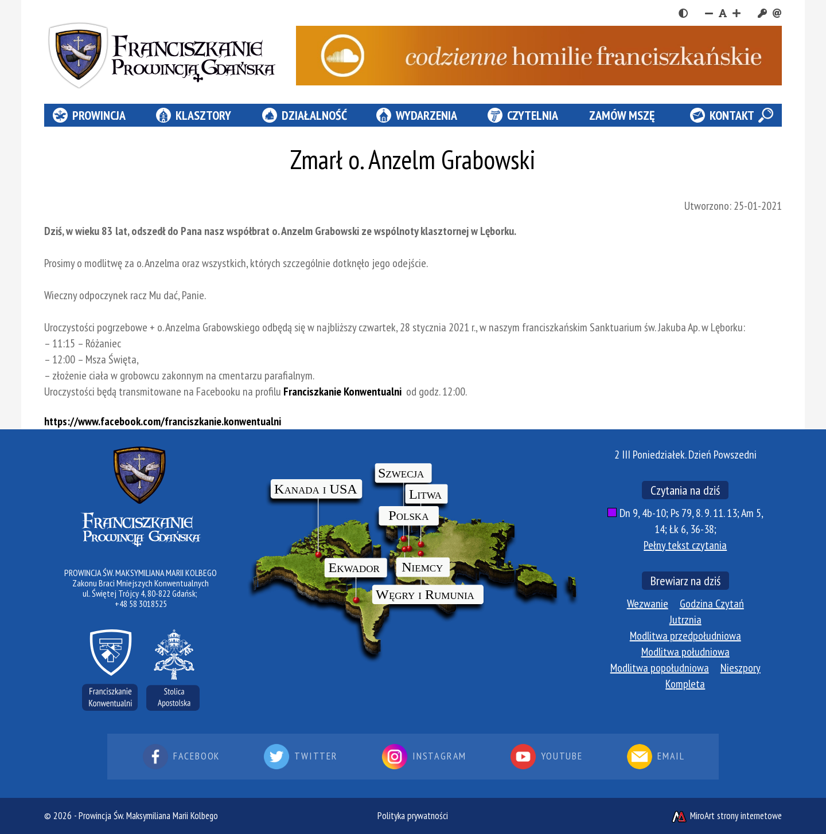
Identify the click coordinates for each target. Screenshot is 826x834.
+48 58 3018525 (141, 603)
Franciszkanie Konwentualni (343, 391)
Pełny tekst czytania (685, 545)
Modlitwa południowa (685, 651)
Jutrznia (685, 619)
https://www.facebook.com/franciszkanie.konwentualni (162, 421)
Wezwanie (647, 603)
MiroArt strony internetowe (726, 815)
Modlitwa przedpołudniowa (685, 635)
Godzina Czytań (712, 603)
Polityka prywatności (412, 815)
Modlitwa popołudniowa (659, 667)
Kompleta (685, 683)
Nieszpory (740, 667)
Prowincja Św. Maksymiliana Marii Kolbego (148, 815)
